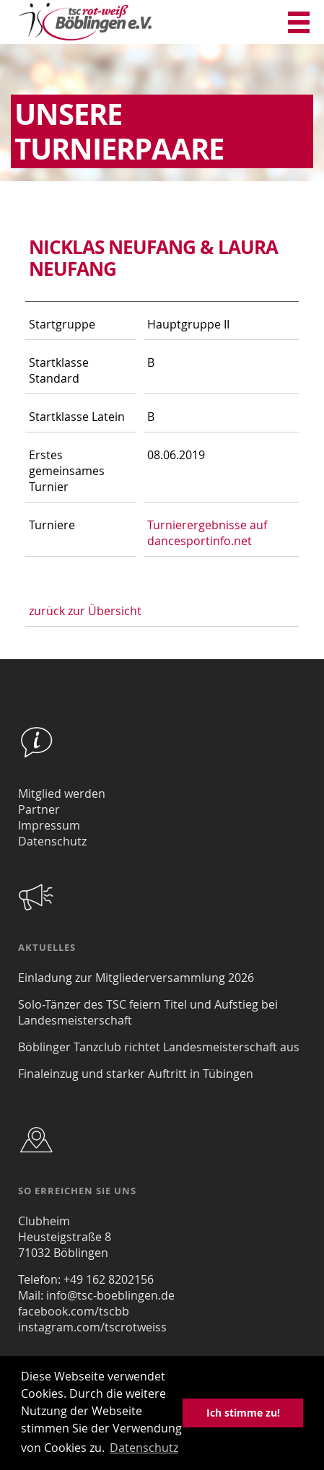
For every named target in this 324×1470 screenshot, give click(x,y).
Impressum (49, 825)
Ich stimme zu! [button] (243, 1412)
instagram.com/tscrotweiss (92, 1327)
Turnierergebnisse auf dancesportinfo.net (207, 533)
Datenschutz (52, 841)
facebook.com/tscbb (73, 1311)
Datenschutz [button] (144, 1448)
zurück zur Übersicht (85, 611)
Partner (39, 809)
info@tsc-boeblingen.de (110, 1295)
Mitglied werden (61, 793)
